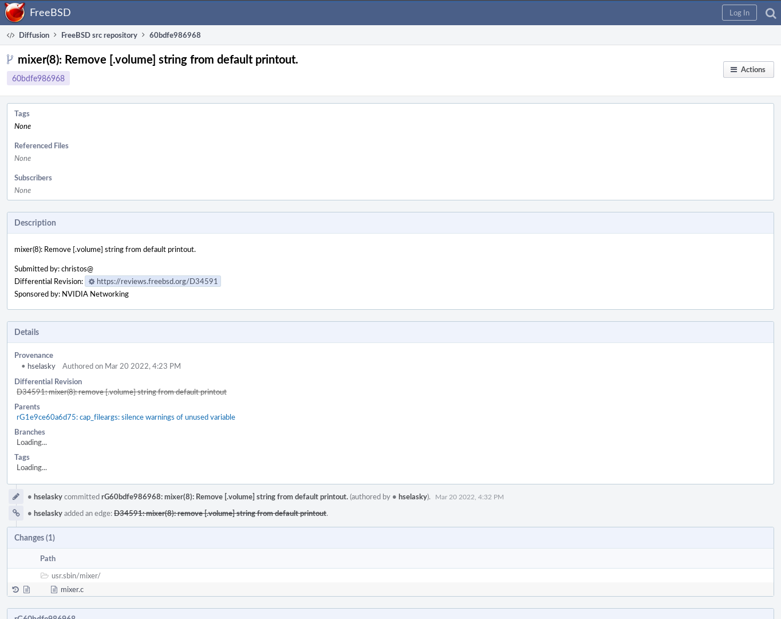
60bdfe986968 (38, 78)
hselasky (38, 366)
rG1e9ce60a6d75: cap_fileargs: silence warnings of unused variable (126, 417)
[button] (739, 13)
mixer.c (72, 589)
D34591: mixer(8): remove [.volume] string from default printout (122, 392)
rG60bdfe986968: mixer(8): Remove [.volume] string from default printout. (224, 496)
